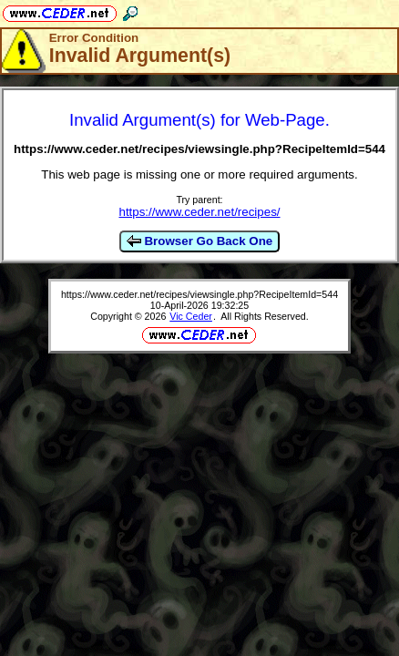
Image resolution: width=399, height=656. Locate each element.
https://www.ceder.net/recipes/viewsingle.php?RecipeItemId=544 (199, 294)
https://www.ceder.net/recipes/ (199, 212)
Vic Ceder (190, 316)
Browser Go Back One (199, 241)
